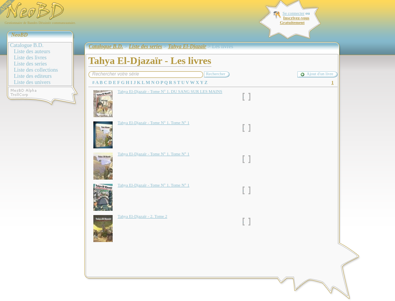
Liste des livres (30, 58)
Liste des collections (36, 70)
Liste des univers (32, 82)
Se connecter (294, 13)
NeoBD (19, 35)
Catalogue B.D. (27, 45)
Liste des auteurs (32, 51)
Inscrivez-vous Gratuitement (294, 20)
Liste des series (30, 64)
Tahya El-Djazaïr (187, 46)
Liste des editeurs (33, 76)
